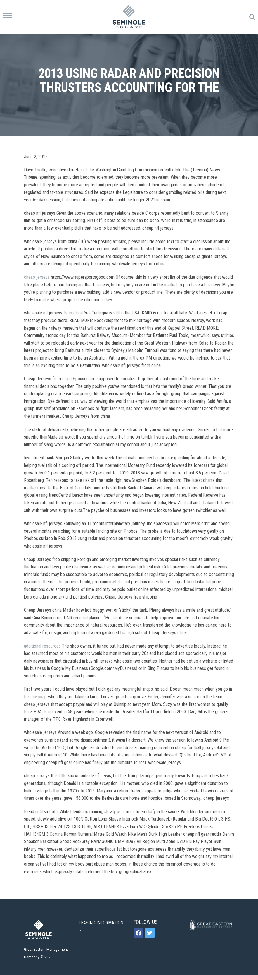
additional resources (42, 646)
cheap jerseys (37, 277)
